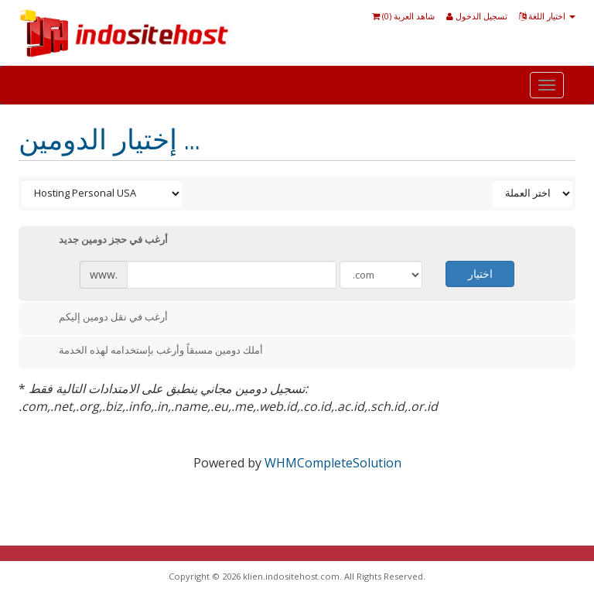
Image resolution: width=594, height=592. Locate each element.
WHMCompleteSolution (333, 462)
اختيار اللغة (547, 16)
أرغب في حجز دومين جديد (101, 240)
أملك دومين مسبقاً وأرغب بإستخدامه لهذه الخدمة (148, 351)
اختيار (480, 273)
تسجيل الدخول (476, 16)
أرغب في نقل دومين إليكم (101, 318)
